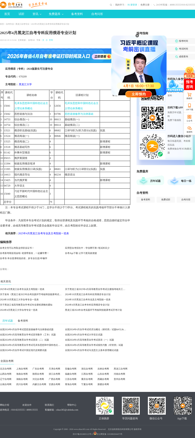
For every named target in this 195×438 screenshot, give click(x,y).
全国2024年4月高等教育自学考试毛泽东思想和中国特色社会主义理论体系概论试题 (41, 345)
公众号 (189, 121)
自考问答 (97, 14)
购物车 (189, 98)
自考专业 (10, 24)
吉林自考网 (103, 369)
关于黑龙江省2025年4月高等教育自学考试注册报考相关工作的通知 (98, 289)
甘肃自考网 (54, 384)
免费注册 (145, 5)
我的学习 (119, 5)
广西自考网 (54, 379)
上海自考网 (22, 369)
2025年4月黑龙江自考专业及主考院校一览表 (22, 289)
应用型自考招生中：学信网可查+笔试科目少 (87, 248)
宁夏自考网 (87, 384)
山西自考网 (5, 374)
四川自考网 (22, 384)
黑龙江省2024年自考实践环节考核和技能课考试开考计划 (93, 310)
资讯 (36, 14)
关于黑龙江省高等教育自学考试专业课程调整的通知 (26, 305)
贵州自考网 (119, 379)
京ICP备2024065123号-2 (83, 434)
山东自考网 (103, 374)
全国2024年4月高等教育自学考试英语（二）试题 (24, 340)
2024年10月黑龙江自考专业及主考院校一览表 (87, 299)
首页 (7, 14)
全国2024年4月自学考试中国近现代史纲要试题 (23, 350)
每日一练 (186, 181)
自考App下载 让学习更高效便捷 (81, 253)
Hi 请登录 (132, 5)
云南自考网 (5, 384)
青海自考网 (70, 384)
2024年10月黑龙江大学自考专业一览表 (19, 299)
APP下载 (189, 109)
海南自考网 (22, 374)
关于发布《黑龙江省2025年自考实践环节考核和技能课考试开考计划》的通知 (38, 294)
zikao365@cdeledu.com (67, 410)
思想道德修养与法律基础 (79, 114)
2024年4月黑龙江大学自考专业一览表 (19, 310)
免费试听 (165, 199)
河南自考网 (119, 374)
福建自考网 (70, 374)
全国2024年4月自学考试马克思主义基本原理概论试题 (91, 350)
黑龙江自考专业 (22, 24)
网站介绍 (4, 405)
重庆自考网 (87, 379)
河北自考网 (38, 379)
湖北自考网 (87, 369)
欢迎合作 (27, 405)
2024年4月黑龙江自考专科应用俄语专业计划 (87, 305)
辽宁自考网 (5, 379)
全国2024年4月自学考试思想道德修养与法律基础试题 (26, 329)
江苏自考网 (70, 379)
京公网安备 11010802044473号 (108, 434)
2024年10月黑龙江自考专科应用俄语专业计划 (87, 294)
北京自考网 (5, 369)
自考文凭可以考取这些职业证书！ (17, 248)
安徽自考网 (70, 369)
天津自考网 (54, 369)
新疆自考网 (103, 384)
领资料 (189, 132)
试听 (21, 14)
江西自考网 (87, 374)
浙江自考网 (54, 374)
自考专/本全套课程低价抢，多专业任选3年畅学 (23, 258)
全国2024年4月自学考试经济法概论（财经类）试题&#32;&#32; (96, 329)
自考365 (31, 40)
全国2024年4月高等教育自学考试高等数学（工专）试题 (28, 334)
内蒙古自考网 (39, 384)
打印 (50, 40)
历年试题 (155, 181)
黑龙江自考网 (120, 369)
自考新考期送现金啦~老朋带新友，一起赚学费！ (24, 253)
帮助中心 (71, 405)
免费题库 (56, 14)
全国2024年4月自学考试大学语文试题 (84, 334)
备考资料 (77, 14)
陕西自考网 (38, 374)
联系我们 (49, 405)
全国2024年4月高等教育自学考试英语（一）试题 (89, 340)
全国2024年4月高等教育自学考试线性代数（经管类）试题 (94, 345)
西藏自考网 (103, 379)
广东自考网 (38, 369)
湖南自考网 (22, 379)
